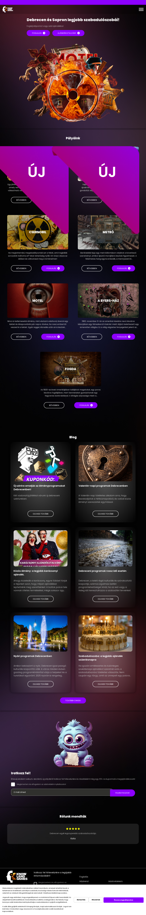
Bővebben (21, 268)
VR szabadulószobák (54, 2)
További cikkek (73, 700)
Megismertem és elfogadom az (41, 784)
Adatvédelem (115, 881)
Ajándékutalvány (67, 33)
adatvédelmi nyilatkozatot (55, 784)
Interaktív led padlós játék (78, 2)
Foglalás (37, 33)
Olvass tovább (40, 513)
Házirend (84, 881)
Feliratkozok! (122, 793)
